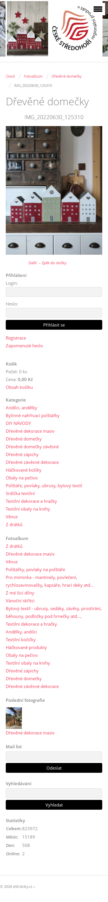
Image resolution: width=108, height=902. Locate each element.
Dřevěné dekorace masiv (30, 431)
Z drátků (14, 524)
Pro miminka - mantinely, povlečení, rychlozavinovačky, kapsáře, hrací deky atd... (50, 581)
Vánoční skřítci (20, 600)
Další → (35, 262)
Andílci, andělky (21, 407)
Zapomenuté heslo (24, 345)
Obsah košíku (19, 387)
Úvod (10, 76)
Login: (12, 283)
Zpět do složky (54, 262)
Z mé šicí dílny (20, 593)
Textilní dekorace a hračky (31, 501)
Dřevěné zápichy (22, 454)
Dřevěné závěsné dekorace (32, 462)
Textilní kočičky (21, 639)
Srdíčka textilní (20, 493)
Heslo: (12, 304)
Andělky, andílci (21, 632)
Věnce (12, 517)
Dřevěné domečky (67, 76)
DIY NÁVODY (18, 423)
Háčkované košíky (23, 470)
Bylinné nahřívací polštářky (33, 415)
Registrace (16, 338)
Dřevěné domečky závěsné (32, 446)
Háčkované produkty (26, 647)
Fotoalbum (33, 76)
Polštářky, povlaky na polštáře (35, 569)
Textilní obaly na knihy (28, 509)
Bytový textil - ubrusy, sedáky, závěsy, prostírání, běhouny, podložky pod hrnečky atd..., (54, 612)
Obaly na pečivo (22, 478)
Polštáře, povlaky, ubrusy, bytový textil (44, 485)
